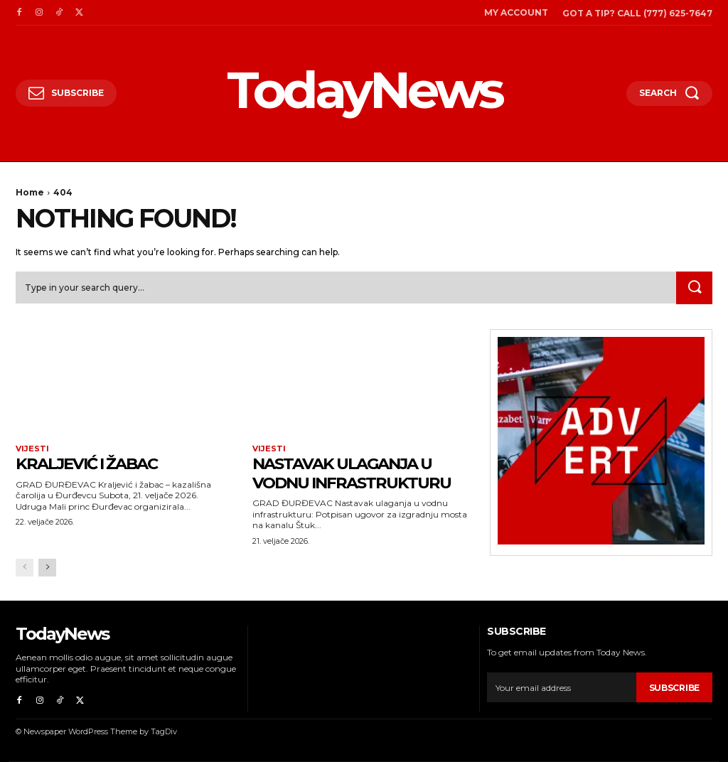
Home (30, 192)
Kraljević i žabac (92, 464)
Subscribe (674, 688)
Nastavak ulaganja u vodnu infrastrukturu (359, 473)
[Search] (693, 288)
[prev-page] (24, 567)
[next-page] (47, 567)
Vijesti (32, 449)
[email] (561, 688)
